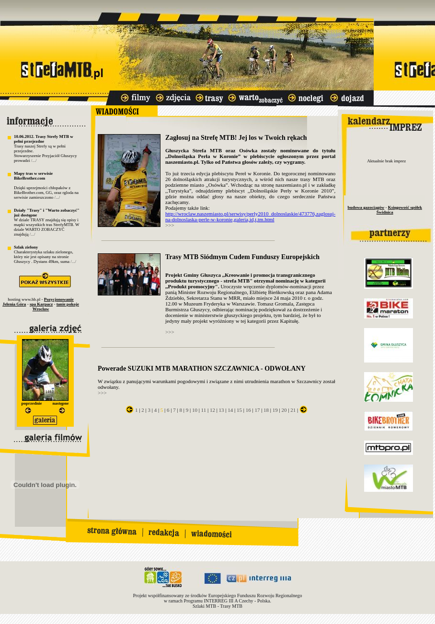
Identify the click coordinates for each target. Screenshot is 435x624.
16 (248, 410)
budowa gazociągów (365, 207)
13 (221, 410)
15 (239, 410)
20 (284, 410)
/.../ (34, 160)
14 (230, 410)
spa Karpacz (41, 304)
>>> (169, 225)
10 (194, 410)
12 (212, 410)
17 (257, 410)
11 (203, 410)
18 (266, 410)
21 (293, 410)
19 (275, 410)
